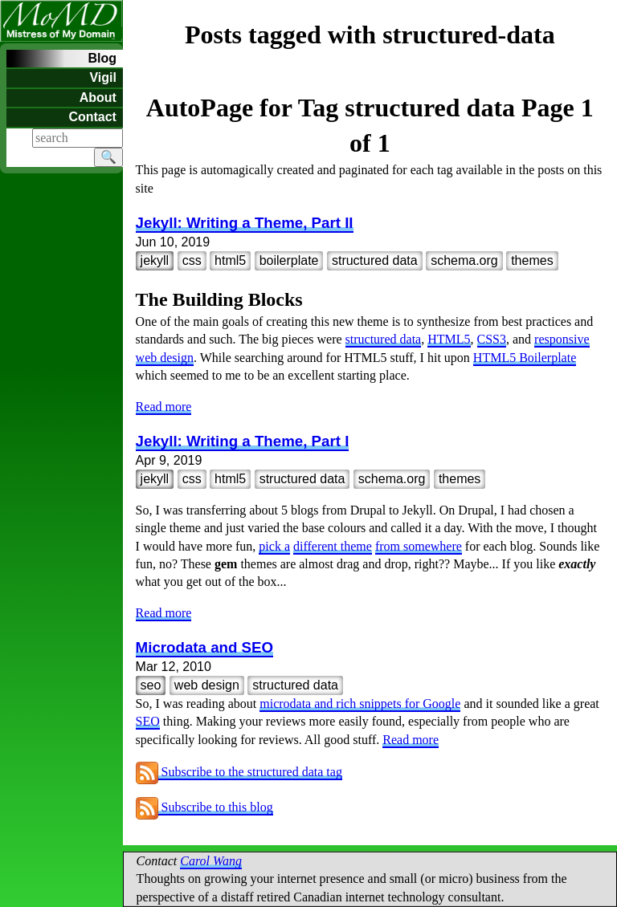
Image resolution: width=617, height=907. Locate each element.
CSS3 (491, 339)
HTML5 (448, 339)
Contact (92, 117)
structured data (375, 260)
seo (151, 685)
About (98, 97)
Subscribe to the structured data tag (239, 772)
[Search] (77, 138)
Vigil (102, 77)
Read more (164, 406)
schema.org (464, 260)
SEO (148, 721)
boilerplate (289, 260)
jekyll (155, 260)
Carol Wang (211, 861)
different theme (332, 546)
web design (206, 685)
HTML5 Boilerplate (524, 357)
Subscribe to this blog (204, 807)
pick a (274, 546)
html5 (230, 260)
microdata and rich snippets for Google (359, 703)
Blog (102, 58)
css (192, 260)
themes (532, 260)
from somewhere (418, 546)
